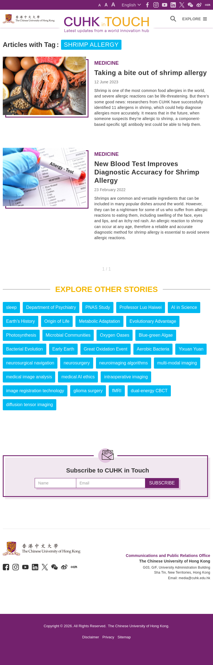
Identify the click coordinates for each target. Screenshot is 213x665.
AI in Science (184, 307)
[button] (131, 5)
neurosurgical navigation (30, 363)
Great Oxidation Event (105, 349)
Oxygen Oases (114, 335)
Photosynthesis (21, 335)
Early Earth (63, 349)
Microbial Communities (68, 335)
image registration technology (35, 390)
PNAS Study (97, 307)
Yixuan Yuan (191, 349)
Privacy (108, 637)
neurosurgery (77, 363)
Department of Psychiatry (51, 307)
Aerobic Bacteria (153, 349)
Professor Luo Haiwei (141, 307)
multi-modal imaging (177, 363)
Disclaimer (90, 637)
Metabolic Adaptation (99, 321)
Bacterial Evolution (24, 349)
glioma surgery (88, 390)
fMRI (116, 390)
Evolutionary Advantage (153, 321)
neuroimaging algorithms (123, 363)
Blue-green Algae (156, 335)
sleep (11, 307)
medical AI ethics (78, 376)
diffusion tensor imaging (29, 404)
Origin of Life (57, 321)
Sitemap (124, 637)
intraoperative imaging (126, 376)
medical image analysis (29, 376)
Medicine (106, 63)
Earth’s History (20, 321)
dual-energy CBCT (149, 390)
